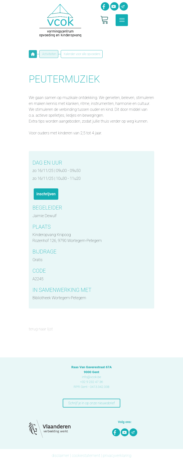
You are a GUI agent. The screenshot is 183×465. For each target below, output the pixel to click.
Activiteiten (49, 54)
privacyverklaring (117, 455)
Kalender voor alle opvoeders (81, 54)
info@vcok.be (91, 377)
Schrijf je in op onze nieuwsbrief (91, 403)
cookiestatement (86, 455)
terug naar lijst (41, 329)
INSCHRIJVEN (46, 194)
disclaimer (60, 455)
